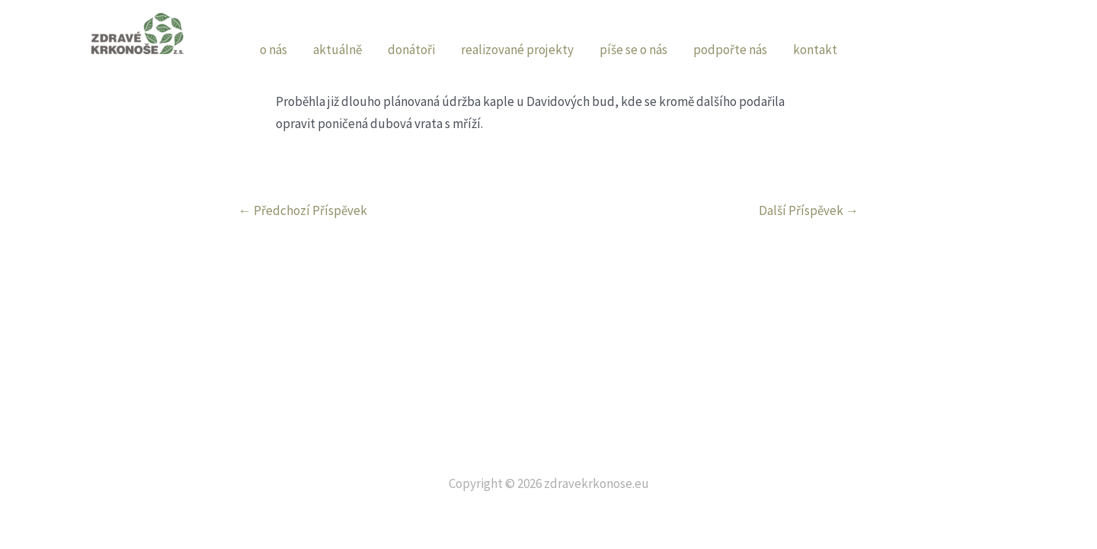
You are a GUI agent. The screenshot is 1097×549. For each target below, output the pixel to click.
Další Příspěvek (809, 210)
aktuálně (337, 49)
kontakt (815, 49)
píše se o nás (633, 49)
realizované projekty (517, 49)
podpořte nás (730, 49)
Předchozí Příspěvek (302, 210)
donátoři (411, 49)
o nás (273, 49)
